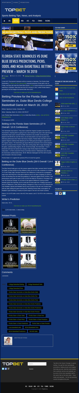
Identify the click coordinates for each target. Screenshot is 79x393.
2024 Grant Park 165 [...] (68, 103)
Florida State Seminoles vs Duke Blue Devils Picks (23, 300)
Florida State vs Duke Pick (36, 315)
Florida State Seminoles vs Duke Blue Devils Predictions (25, 308)
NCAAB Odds (33, 331)
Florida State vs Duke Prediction (38, 319)
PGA (33, 21)
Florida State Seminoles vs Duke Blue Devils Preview (24, 311)
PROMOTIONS (24, 2)
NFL (10, 21)
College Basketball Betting (16, 284)
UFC (28, 21)
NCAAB (16, 21)
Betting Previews (30, 76)
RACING (47, 21)
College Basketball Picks (16, 288)
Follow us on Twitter (67, 94)
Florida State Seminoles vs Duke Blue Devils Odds (23, 292)
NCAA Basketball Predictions (17, 331)
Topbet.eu (45, 389)
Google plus (8, 369)
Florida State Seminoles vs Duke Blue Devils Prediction (25, 304)
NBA (22, 21)
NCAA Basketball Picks (32, 327)
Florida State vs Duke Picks (17, 319)
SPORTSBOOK (6, 2)
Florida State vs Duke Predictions (18, 323)
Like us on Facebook (66, 97)
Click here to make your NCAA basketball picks (27, 92)
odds (21, 115)
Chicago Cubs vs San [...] (69, 179)
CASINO (15, 2)
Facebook (6, 369)
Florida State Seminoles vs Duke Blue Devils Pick (23, 296)
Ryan (6, 76)
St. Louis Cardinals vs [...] (69, 111)
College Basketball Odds (35, 284)
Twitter (3, 369)
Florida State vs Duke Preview (41, 323)
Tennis (40, 21)
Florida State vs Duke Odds (17, 315)
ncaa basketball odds (15, 327)
